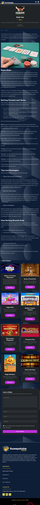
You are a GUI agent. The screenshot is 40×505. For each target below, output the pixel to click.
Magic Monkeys (10, 374)
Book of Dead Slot (30, 279)
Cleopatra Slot (30, 339)
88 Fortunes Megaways (10, 339)
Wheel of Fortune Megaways (10, 276)
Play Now (10, 287)
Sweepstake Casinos (20, 500)
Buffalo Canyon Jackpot (30, 309)
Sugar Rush (10, 307)
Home (2, 30)
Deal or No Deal (30, 370)
